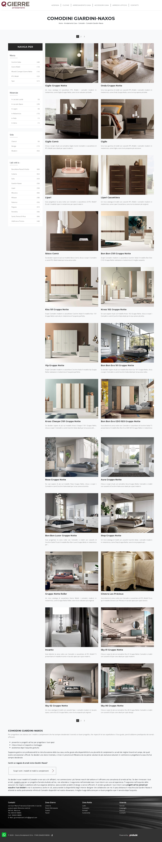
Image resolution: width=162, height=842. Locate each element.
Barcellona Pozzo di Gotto (25, 169)
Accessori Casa (101, 5)
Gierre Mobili (25, 67)
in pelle (25, 118)
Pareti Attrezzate (51, 808)
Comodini (82, 23)
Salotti (47, 810)
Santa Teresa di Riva (25, 216)
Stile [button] (12, 134)
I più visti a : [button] (15, 162)
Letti (84, 805)
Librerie (48, 805)
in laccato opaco (25, 104)
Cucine (66, 5)
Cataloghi (122, 808)
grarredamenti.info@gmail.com (25, 817)
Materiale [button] (14, 92)
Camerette (86, 813)
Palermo (25, 202)
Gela (25, 178)
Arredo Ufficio (119, 5)
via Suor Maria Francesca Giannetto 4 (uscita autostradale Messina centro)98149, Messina (25, 808)
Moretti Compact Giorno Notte (25, 71)
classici (25, 141)
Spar (25, 81)
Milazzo (25, 197)
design (25, 146)
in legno (25, 109)
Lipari (25, 188)
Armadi (85, 810)
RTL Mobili (25, 76)
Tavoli (47, 813)
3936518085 (17, 815)
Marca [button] (12, 55)
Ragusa (25, 207)
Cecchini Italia (25, 62)
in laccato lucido (25, 99)
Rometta (25, 211)
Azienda (55, 5)
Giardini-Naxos (25, 183)
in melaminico (25, 113)
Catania (25, 174)
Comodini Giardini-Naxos (94, 23)
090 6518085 (16, 813)
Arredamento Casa (82, 5)
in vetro (25, 123)
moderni (25, 151)
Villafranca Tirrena (25, 221)
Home (61, 23)
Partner (122, 810)
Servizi (122, 805)
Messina (25, 193)
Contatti (135, 5)
